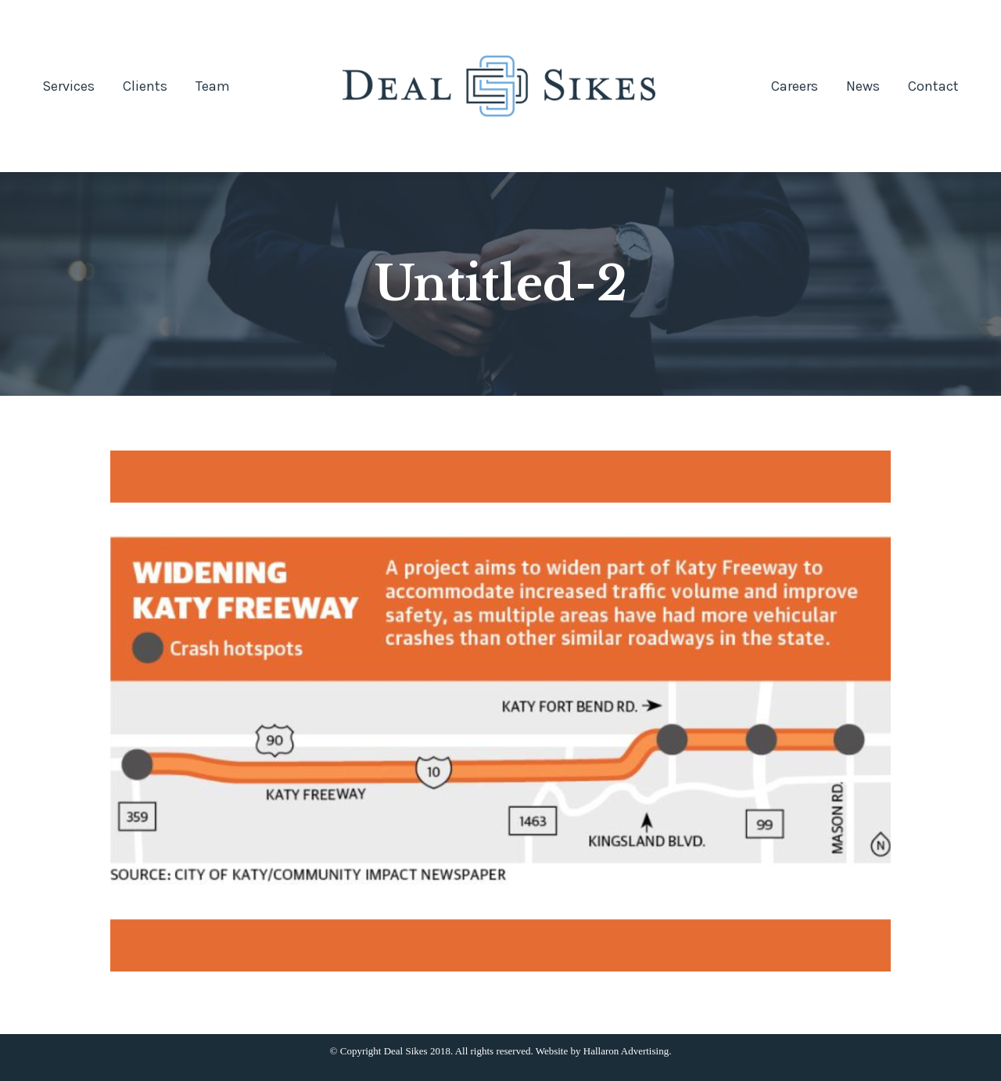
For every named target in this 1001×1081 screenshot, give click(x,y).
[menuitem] (68, 86)
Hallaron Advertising (626, 1051)
